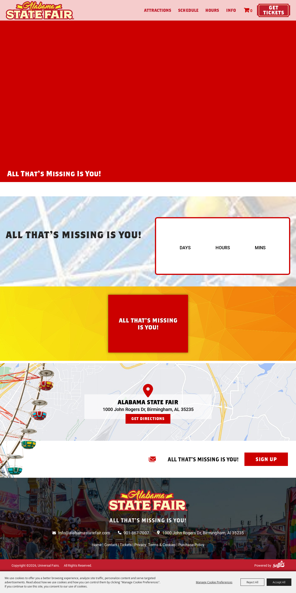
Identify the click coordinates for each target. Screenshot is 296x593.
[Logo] (148, 500)
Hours (212, 10)
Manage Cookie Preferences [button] (214, 582)
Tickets (126, 544)
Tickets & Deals (273, 10)
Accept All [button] (279, 582)
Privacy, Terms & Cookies (155, 544)
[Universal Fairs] (40, 10)
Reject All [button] (252, 582)
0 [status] (251, 10)
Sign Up (266, 459)
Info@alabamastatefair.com (84, 532)
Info (231, 10)
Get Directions (148, 418)
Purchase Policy (191, 544)
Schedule (188, 10)
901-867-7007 (136, 532)
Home (97, 544)
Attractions (157, 10)
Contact (110, 544)
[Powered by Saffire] (278, 564)
